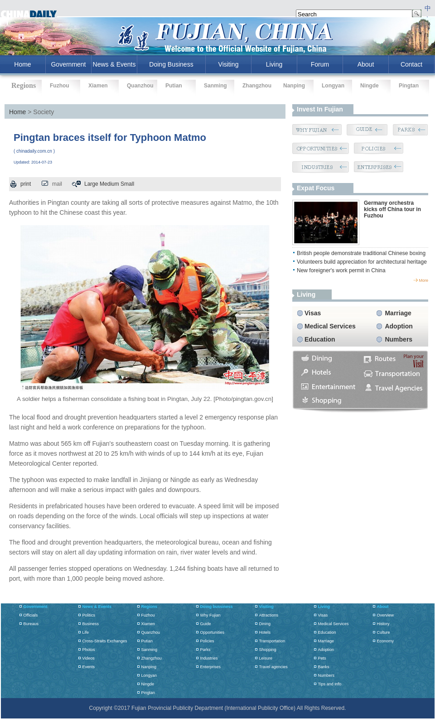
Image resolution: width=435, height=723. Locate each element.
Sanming (215, 85)
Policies (207, 641)
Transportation (272, 641)
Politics (89, 615)
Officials (31, 615)
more (423, 280)
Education (319, 339)
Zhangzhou (256, 85)
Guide (205, 624)
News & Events (114, 64)
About (366, 64)
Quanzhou (140, 85)
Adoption (398, 326)
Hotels (265, 632)
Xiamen (98, 85)
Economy (385, 641)
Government (68, 64)
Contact (411, 64)
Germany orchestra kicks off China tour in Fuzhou (392, 209)
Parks (205, 649)
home (22, 64)
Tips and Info (330, 684)
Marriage (398, 313)
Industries (209, 658)
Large (91, 184)
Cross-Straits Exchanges (104, 641)
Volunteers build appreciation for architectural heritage (362, 262)
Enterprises (210, 667)
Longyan (333, 85)
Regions (149, 606)
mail (57, 184)
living (306, 294)
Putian (173, 85)
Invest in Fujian (320, 109)
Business (90, 624)
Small (127, 184)
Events (88, 667)
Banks (323, 667)
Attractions (269, 615)
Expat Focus (315, 188)
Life (85, 632)
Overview (385, 615)
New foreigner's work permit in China (341, 270)
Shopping (267, 649)
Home (17, 112)
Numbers (398, 339)
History (383, 624)
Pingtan (409, 85)
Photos (88, 649)
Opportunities (212, 632)
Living (274, 64)
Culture (383, 632)
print (25, 184)
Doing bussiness (216, 606)
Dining (265, 624)
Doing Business (171, 64)
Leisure (266, 658)
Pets (322, 658)
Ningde (369, 85)
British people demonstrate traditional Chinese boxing (361, 253)
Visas (312, 313)
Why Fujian (210, 615)
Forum (320, 64)
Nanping (294, 85)
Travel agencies (273, 667)
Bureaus (31, 624)
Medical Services (330, 326)
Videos (88, 658)
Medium (109, 184)
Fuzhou (59, 85)
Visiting (228, 64)
